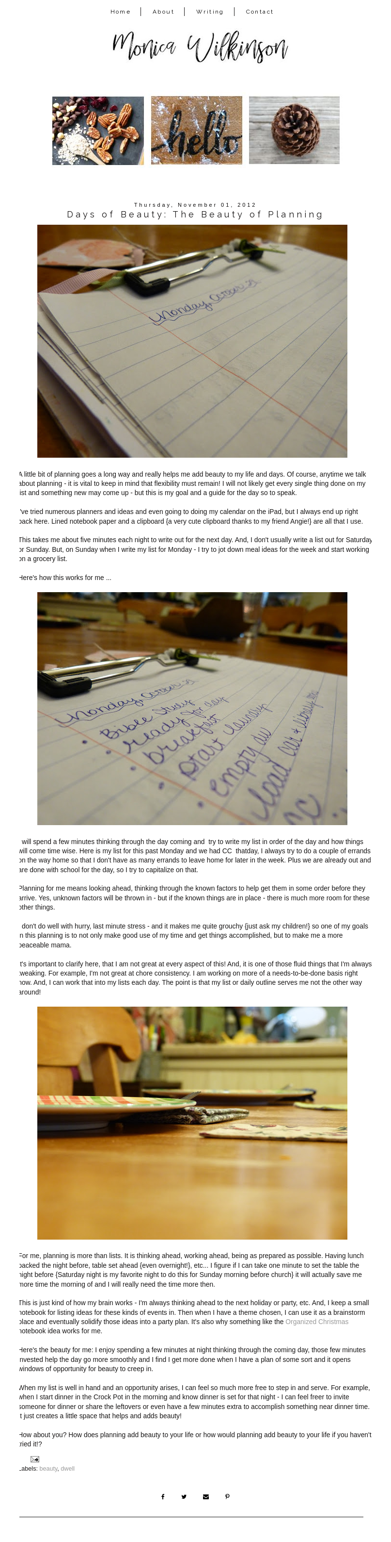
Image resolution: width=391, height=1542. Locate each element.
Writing (210, 11)
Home (120, 11)
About (163, 11)
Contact (260, 11)
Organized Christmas (316, 1322)
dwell (68, 1468)
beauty (48, 1468)
